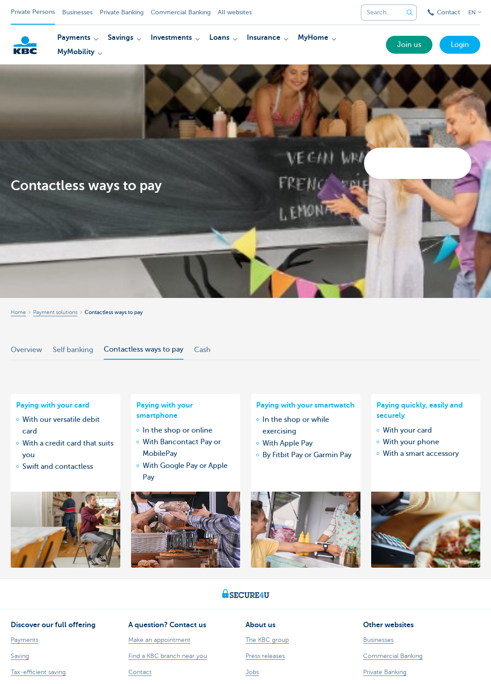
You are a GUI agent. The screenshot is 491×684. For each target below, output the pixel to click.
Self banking (73, 350)
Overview (26, 350)
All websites (235, 12)
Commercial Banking (181, 12)
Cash (202, 350)
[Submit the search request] (409, 12)
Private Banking (122, 12)
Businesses (77, 12)
